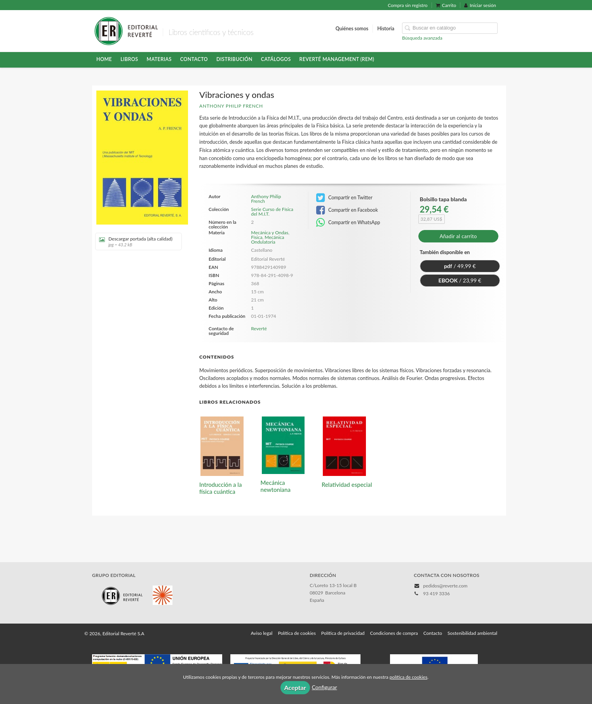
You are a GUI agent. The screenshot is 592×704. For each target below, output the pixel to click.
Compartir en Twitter (344, 198)
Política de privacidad (343, 633)
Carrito (446, 5)
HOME (104, 59)
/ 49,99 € (460, 266)
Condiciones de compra (394, 633)
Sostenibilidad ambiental (472, 633)
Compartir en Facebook (347, 210)
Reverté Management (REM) (336, 59)
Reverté (259, 328)
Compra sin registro (407, 5)
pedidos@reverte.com (445, 586)
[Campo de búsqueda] (450, 28)
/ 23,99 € (460, 280)
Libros (129, 59)
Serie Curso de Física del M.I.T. (272, 211)
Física (256, 237)
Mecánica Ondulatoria (267, 239)
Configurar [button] (324, 687)
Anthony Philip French (231, 106)
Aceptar (295, 687)
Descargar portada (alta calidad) (135, 241)
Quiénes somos (352, 28)
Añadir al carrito (458, 236)
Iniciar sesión (480, 5)
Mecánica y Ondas (269, 232)
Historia (385, 28)
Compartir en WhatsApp (348, 223)
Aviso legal (261, 633)
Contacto (194, 59)
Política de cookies (296, 633)
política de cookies (408, 677)
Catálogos (276, 59)
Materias (159, 59)
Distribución (234, 59)
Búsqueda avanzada (422, 38)
